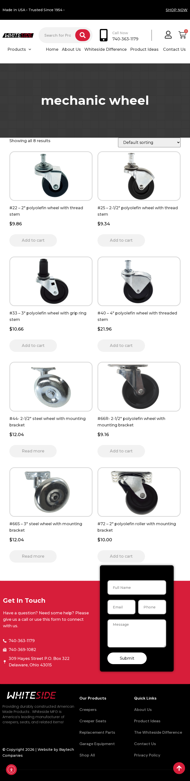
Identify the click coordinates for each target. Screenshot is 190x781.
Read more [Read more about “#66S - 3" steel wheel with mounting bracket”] (33, 556)
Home (52, 49)
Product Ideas (145, 49)
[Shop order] (149, 142)
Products (19, 49)
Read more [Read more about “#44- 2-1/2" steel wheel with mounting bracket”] (33, 451)
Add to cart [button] (33, 240)
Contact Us (174, 49)
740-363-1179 (125, 39)
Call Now (120, 33)
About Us (71, 49)
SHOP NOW (177, 10)
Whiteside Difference (105, 49)
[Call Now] (103, 35)
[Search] (82, 35)
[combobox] (57, 35)
